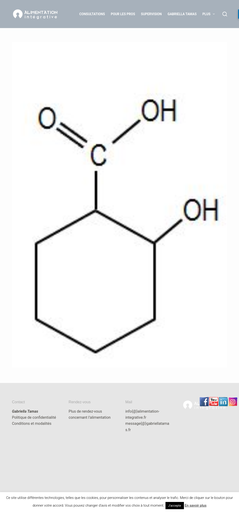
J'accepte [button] (174, 505)
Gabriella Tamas (182, 14)
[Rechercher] (224, 14)
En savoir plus (195, 505)
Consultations (92, 14)
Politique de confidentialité (34, 417)
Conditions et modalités (31, 423)
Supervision (151, 14)
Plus (209, 14)
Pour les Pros (123, 14)
